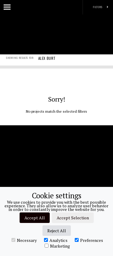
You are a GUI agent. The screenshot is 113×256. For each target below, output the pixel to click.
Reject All (56, 230)
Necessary (24, 240)
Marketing (57, 245)
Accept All (34, 218)
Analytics (55, 240)
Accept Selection (73, 218)
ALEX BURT (47, 62)
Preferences (89, 240)
